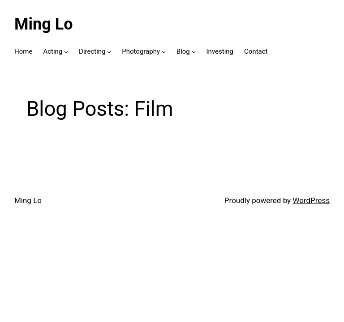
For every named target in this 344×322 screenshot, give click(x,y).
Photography (141, 51)
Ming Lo (43, 24)
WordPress (311, 200)
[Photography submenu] (164, 52)
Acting (52, 51)
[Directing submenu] (109, 52)
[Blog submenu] (194, 52)
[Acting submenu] (66, 52)
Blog (183, 51)
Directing (92, 51)
